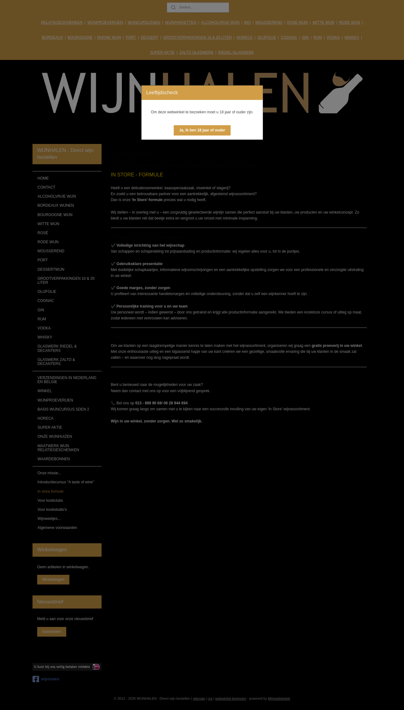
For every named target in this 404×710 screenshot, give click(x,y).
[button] (202, 130)
